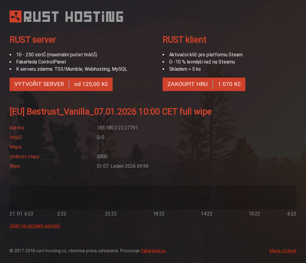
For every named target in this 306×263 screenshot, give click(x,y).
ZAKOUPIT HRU (204, 84)
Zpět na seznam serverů (35, 226)
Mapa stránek (283, 250)
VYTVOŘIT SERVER (61, 84)
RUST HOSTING (74, 16)
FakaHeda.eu (153, 250)
